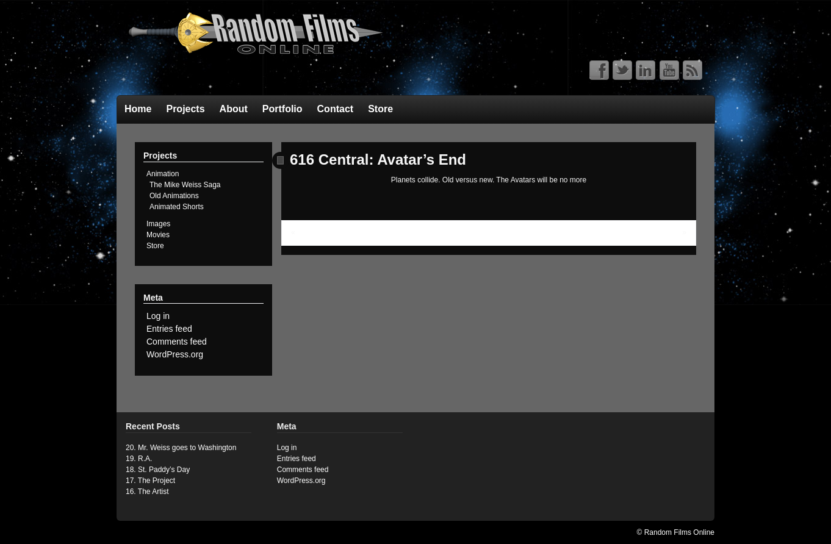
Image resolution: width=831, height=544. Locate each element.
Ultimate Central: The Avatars (344, 232)
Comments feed (176, 341)
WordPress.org (174, 354)
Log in (158, 316)
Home (137, 109)
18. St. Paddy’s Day (158, 469)
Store (380, 109)
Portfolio (282, 109)
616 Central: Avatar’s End (378, 159)
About (234, 109)
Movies (158, 235)
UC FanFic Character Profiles (632, 232)
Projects (185, 109)
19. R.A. (139, 458)
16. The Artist (147, 491)
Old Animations (174, 195)
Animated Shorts (176, 206)
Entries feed (169, 329)
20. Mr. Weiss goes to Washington (181, 447)
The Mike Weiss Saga (185, 185)
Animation (162, 174)
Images (158, 224)
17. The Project (150, 480)
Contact (335, 109)
